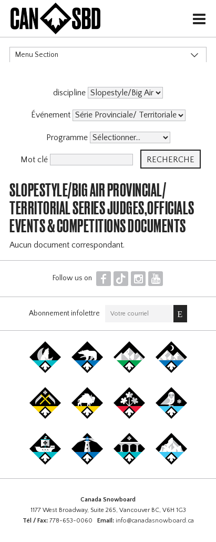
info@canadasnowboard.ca (155, 520)
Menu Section (36, 55)
